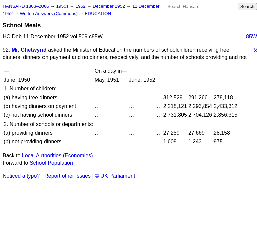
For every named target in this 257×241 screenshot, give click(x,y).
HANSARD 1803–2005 (26, 6)
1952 (81, 6)
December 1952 (109, 6)
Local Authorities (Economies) (57, 155)
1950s (63, 6)
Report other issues (67, 176)
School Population (51, 163)
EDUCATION (98, 13)
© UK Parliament (115, 176)
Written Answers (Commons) (49, 13)
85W (251, 36)
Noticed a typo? (21, 176)
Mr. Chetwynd (29, 50)
